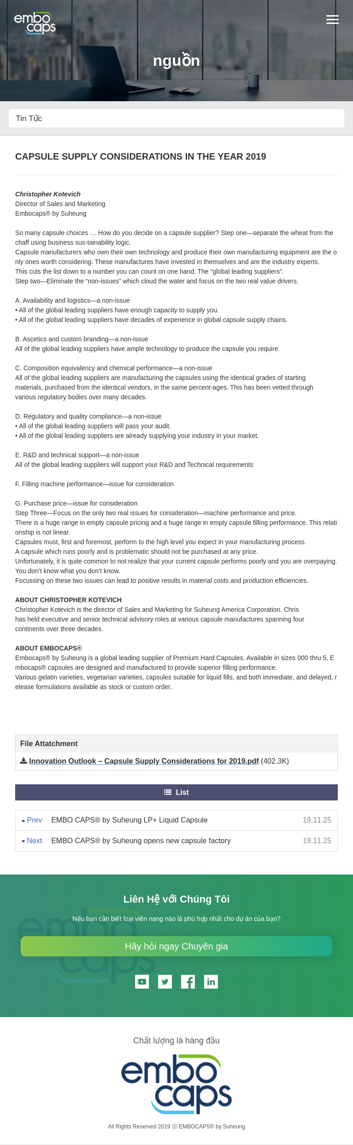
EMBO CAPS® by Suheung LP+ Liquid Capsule (129, 820)
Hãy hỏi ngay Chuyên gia (176, 946)
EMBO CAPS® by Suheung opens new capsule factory (141, 841)
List (176, 792)
